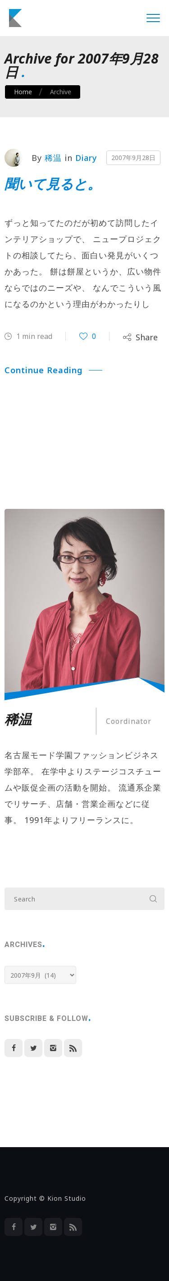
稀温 (53, 157)
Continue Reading (53, 370)
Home (23, 91)
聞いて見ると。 (53, 183)
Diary (86, 157)
